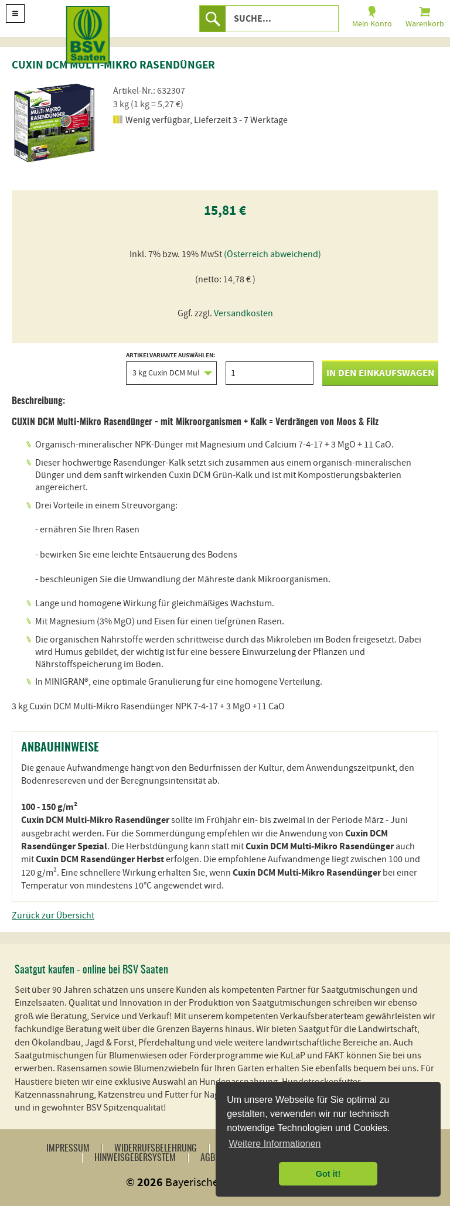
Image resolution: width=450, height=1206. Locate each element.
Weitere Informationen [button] (275, 1144)
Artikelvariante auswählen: (171, 368)
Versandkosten (243, 313)
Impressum (68, 1148)
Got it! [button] (328, 1173)
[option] (56, 123)
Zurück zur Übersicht (53, 915)
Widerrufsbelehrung (155, 1148)
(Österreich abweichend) (272, 254)
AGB (207, 1158)
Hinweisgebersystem (135, 1158)
